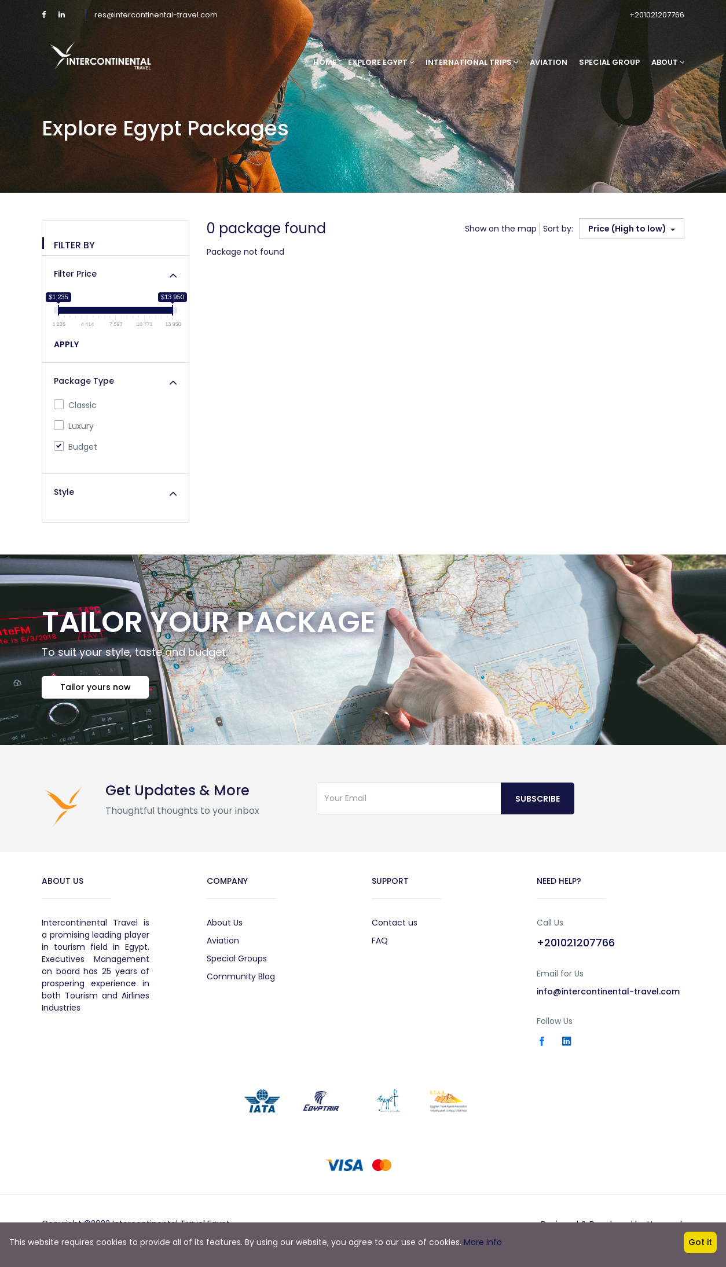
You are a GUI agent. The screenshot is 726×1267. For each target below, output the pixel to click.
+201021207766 (656, 14)
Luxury (74, 426)
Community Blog (241, 979)
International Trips (472, 62)
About (667, 62)
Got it (700, 1242)
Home (324, 62)
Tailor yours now (97, 689)
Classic (75, 405)
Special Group (609, 62)
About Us (225, 925)
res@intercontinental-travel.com (156, 14)
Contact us (394, 925)
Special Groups (237, 961)
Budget (75, 447)
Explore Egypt (381, 62)
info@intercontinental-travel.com (608, 994)
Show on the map (501, 228)
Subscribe (537, 801)
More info (483, 1242)
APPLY (66, 344)
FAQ (380, 943)
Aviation (548, 62)
